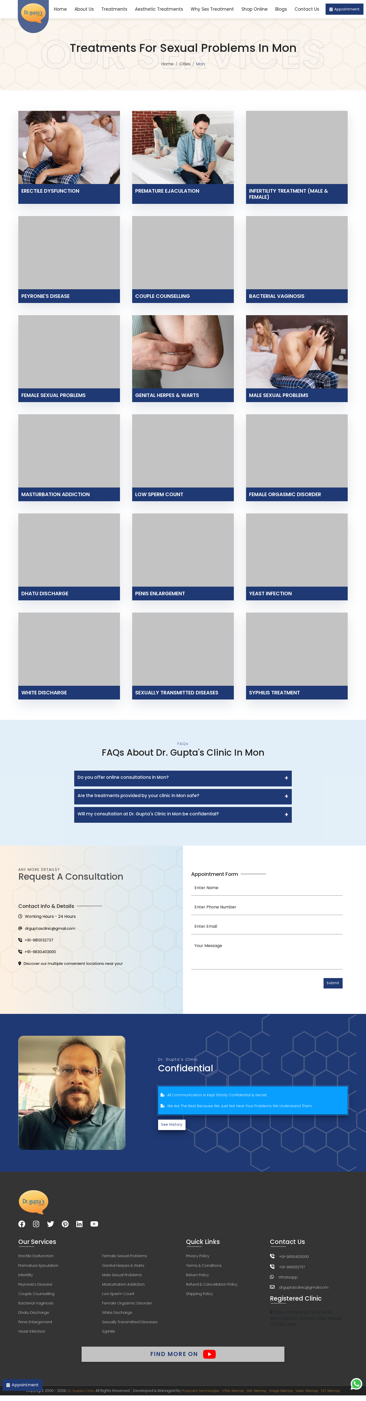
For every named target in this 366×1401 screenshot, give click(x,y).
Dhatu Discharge (33, 1315)
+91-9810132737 (36, 941)
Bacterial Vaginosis (35, 1306)
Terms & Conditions (204, 1267)
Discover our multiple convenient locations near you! (73, 965)
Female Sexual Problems (124, 1257)
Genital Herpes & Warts (123, 1267)
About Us (84, 9)
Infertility (25, 1277)
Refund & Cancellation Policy (211, 1286)
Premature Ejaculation (38, 1267)
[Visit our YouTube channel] (94, 1226)
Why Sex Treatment (212, 9)
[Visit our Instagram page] (36, 1226)
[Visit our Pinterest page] (65, 1226)
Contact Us (307, 9)
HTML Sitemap (230, 1396)
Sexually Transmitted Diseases (130, 1325)
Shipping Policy (199, 1296)
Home (60, 9)
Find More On (183, 1358)
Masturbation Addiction (123, 1286)
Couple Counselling (36, 1296)
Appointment (344, 9)
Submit (332, 984)
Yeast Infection (31, 1335)
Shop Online (254, 9)
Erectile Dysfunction (36, 1257)
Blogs (281, 9)
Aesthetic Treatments (159, 9)
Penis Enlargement (35, 1325)
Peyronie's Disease (35, 1286)
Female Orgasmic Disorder (127, 1306)
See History (173, 1126)
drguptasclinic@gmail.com (48, 929)
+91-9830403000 (38, 953)
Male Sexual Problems (122, 1277)
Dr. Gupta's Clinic (68, 1396)
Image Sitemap (285, 1396)
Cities (185, 64)
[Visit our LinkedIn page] (79, 1226)
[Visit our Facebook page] (21, 1226)
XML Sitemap (257, 1396)
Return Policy (197, 1277)
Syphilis (108, 1335)
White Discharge (117, 1315)
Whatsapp (288, 1278)
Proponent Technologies (193, 1396)
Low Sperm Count (118, 1296)
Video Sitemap (315, 1396)
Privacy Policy (197, 1257)
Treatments (114, 9)
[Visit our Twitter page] (50, 1226)
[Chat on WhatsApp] (356, 1384)
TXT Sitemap (343, 1396)
